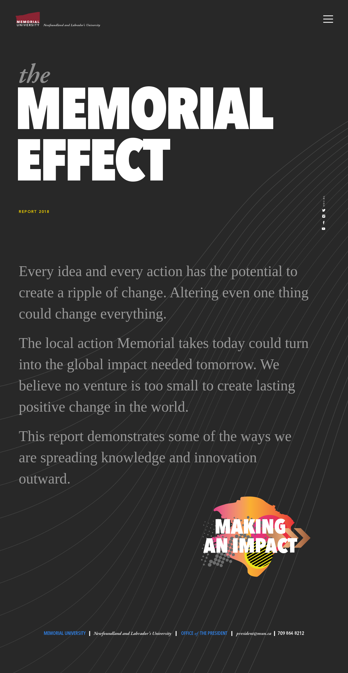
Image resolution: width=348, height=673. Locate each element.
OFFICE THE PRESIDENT (204, 633)
